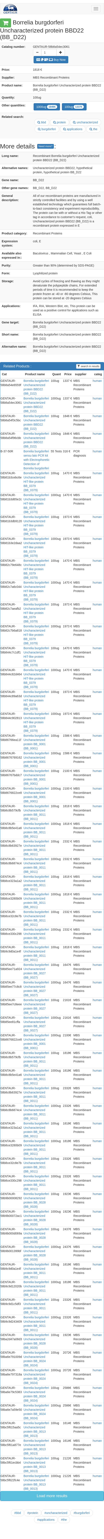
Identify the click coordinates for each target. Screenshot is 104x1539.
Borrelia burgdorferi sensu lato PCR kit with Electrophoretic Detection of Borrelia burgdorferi (37, 460)
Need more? (45, 146)
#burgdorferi (82, 1513)
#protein (32, 1513)
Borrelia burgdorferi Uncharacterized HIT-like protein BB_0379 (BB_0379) (36, 481)
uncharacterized (85, 122)
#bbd (17, 1513)
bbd (41, 122)
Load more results (52, 1496)
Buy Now (51, 59)
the (93, 129)
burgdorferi (47, 129)
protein (59, 122)
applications (73, 129)
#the (64, 1519)
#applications (46, 1519)
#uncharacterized (55, 1513)
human (97, 380)
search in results (88, 366)
